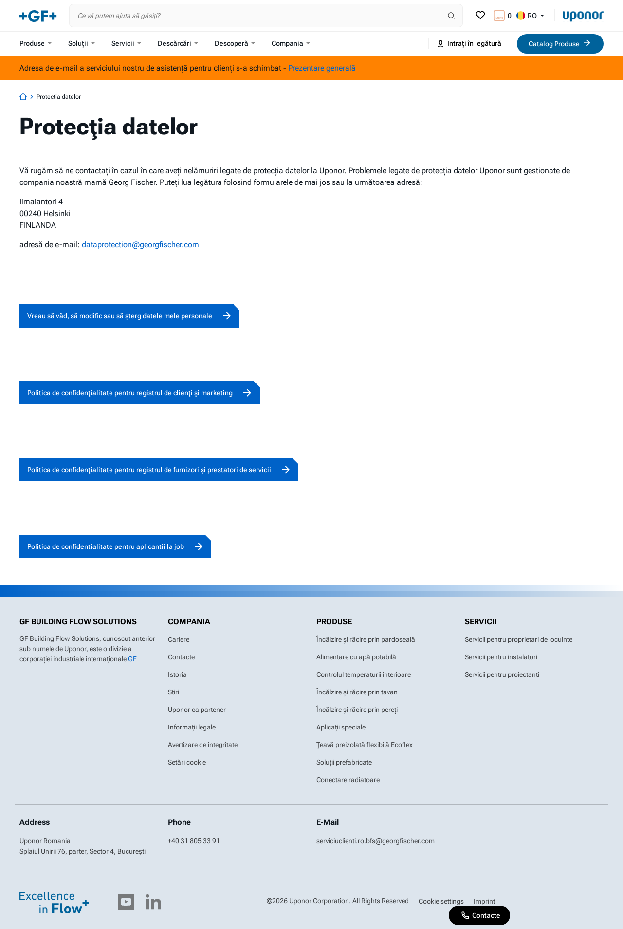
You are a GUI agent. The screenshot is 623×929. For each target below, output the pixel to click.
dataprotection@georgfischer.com (140, 244)
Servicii (126, 43)
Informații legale (192, 727)
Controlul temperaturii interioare (363, 674)
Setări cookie (187, 762)
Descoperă (235, 43)
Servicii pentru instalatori (501, 657)
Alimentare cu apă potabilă (356, 657)
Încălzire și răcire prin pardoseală (365, 639)
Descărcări (178, 43)
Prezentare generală (322, 68)
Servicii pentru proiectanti (502, 674)
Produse (35, 43)
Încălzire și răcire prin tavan (357, 692)
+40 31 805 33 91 (194, 841)
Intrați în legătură (468, 43)
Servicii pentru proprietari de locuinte (518, 639)
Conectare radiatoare (348, 779)
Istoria (177, 674)
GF (132, 659)
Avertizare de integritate (203, 744)
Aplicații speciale (341, 727)
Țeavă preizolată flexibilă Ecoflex (364, 744)
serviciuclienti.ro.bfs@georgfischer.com (375, 841)
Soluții (81, 43)
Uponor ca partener (197, 709)
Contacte (181, 657)
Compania (291, 43)
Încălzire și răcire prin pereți (357, 709)
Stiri (173, 692)
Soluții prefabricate (344, 762)
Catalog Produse (560, 43)
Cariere (178, 639)
